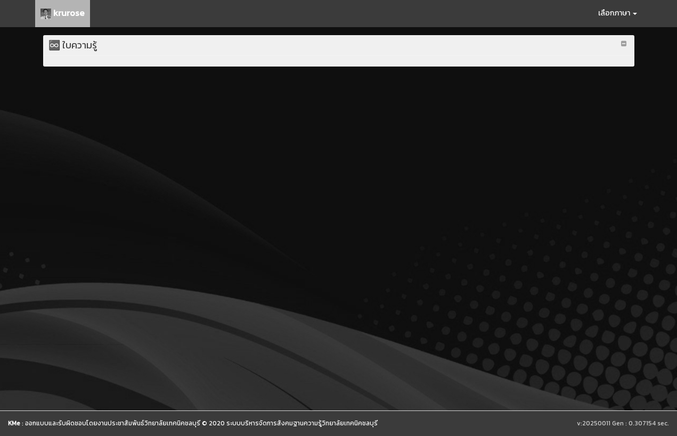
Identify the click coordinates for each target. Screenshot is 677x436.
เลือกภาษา (617, 13)
